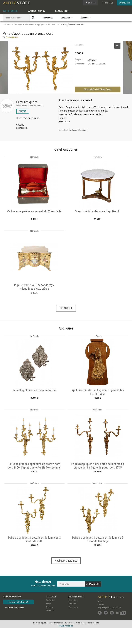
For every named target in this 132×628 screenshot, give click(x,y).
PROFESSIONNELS (76, 596)
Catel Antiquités (26, 102)
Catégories (50, 600)
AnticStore (6, 25)
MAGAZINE (61, 11)
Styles (48, 603)
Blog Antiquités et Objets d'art (109, 607)
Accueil (100, 601)
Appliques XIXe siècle (77, 130)
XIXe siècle (52, 25)
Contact (101, 604)
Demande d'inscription (14, 607)
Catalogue (18, 25)
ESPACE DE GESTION (18, 601)
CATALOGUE (10, 11)
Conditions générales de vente (87, 622)
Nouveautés (48, 17)
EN (106, 2)
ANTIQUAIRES (36, 11)
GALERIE (20, 125)
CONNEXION (124, 2)
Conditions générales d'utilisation (61, 622)
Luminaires (29, 25)
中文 (111, 2)
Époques (49, 607)
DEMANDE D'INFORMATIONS (98, 89)
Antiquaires (72, 600)
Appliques (40, 25)
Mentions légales (39, 622)
